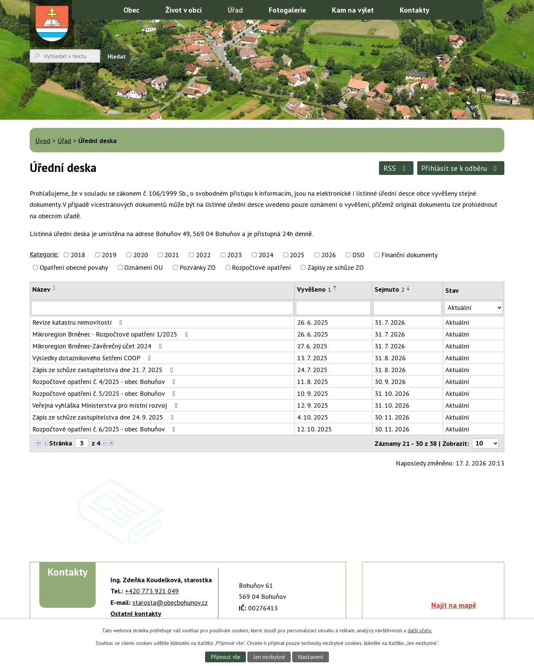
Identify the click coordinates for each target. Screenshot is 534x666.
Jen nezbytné (269, 656)
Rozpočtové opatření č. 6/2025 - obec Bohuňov (105, 429)
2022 (203, 255)
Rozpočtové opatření (261, 267)
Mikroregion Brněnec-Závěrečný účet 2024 (98, 346)
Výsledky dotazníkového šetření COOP (93, 358)
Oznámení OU (143, 267)
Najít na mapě (453, 605)
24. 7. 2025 (312, 369)
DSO (358, 255)
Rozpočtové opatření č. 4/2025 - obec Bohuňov (105, 381)
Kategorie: (44, 254)
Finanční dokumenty (409, 255)
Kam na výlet (353, 9)
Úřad (235, 9)
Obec (131, 9)
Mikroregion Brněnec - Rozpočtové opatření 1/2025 (111, 334)
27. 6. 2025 (312, 346)
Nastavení (310, 656)
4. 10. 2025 (312, 417)
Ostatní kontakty (136, 613)
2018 (77, 255)
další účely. (420, 630)
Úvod (101, 9)
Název (41, 289)
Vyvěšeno (314, 289)
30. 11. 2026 (392, 417)
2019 (109, 255)
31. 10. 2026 (392, 393)
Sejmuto (390, 289)
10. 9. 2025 (312, 393)
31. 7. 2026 (390, 322)
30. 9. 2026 (390, 381)
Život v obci (183, 9)
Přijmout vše (225, 656)
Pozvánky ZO (197, 267)
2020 (140, 255)
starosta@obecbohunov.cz (170, 602)
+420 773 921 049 (152, 591)
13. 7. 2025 (312, 358)
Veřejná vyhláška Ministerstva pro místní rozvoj (106, 405)
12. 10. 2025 (314, 429)
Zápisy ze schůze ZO (335, 267)
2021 (171, 255)
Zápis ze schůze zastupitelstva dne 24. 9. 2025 (104, 417)
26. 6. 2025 (312, 322)
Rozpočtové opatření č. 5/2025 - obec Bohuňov (105, 393)
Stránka (60, 443)
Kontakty (414, 9)
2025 (297, 255)
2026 (328, 255)
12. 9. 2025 (312, 405)
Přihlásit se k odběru (460, 168)
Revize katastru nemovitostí (78, 322)
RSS (396, 168)
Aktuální (457, 322)
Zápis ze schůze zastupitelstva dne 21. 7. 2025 (104, 369)
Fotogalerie (287, 9)
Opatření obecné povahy (74, 267)
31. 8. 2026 (390, 358)
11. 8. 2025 (312, 381)
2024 (265, 255)
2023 (234, 255)
